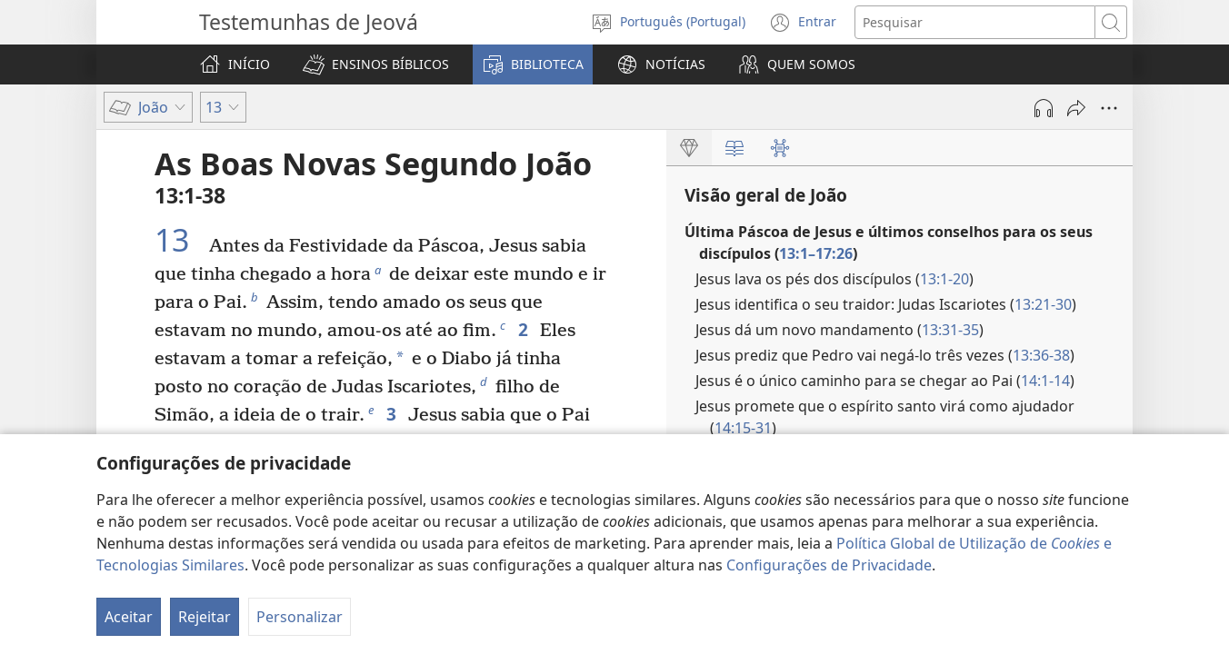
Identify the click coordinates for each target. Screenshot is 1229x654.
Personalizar (299, 617)
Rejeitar (204, 617)
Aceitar (129, 617)
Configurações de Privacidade (829, 565)
